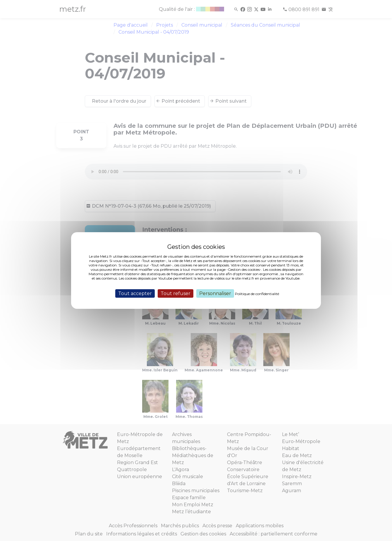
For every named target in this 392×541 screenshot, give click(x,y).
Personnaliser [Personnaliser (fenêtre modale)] (215, 293)
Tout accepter (135, 293)
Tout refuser (175, 293)
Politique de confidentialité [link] (257, 294)
